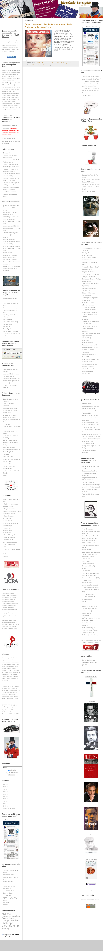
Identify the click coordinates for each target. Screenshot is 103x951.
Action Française (87, 529)
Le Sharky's (85, 319)
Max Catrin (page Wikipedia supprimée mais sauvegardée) (91, 336)
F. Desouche (86, 571)
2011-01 (5, 803)
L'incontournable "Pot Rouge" (91, 79)
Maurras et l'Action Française (91, 439)
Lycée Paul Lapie (87, 329)
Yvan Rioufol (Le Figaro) (89, 630)
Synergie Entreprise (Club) (90, 359)
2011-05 (5, 794)
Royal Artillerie (86, 613)
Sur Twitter (6, 326)
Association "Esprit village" (90, 267)
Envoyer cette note (68, 63)
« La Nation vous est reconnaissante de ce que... (10, 194)
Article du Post (86, 404)
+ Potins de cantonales (10, 504)
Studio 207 (85, 357)
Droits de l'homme (9, 537)
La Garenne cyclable (88, 307)
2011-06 (5, 791)
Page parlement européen (11, 308)
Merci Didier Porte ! (88, 441)
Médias (5, 547)
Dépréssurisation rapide (10, 408)
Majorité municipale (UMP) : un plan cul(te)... (11, 221)
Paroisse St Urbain (88, 350)
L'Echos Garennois (88, 305)
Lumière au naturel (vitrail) (90, 321)
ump (16, 925)
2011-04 (5, 796)
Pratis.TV (6, 454)
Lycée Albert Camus (88, 324)
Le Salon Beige (87, 599)
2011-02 (5, 801)
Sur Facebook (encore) (10, 322)
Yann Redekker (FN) (88, 628)
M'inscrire (12, 770)
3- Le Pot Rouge (87, 255)
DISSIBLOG (7, 895)
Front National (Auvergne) (90, 573)
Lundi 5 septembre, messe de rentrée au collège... (11, 255)
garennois (6, 206)
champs (5, 920)
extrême (33, 65)
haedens (15, 920)
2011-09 (5, 784)
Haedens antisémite (88, 408)
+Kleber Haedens (8, 516)
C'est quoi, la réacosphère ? (91, 552)
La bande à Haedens (88, 427)
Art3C (84, 264)
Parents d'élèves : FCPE (90, 347)
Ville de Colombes (88, 366)
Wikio (5, 475)
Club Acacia (85, 561)
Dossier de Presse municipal (91, 484)
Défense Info (86, 290)
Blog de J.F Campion (88, 272)
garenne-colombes (11, 916)
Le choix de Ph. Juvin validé (91, 487)
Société (5, 556)
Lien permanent (46, 63)
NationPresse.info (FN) (89, 606)
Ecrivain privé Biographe (90, 298)
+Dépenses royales (9, 513)
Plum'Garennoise (8, 239)
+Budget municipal (9, 509)
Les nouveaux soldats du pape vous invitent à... (11, 269)
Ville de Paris (86, 374)
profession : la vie (8, 875)
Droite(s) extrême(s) (88, 566)
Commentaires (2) (57, 63)
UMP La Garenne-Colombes (91, 618)
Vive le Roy (85, 625)
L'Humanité (6, 424)
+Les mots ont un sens (10, 523)
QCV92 (84, 665)
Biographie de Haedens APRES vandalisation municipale (89, 473)
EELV (5, 219)
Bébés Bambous (87, 269)
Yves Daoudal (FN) (88, 632)
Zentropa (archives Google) (91, 635)
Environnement (8, 540)
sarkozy (5, 928)
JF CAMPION (7, 246)
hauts (44, 65)
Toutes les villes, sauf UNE (11, 459)
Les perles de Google (10, 542)
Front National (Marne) (89, 575)
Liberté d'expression (9, 544)
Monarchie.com (87, 604)
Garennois (6, 233)
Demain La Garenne (88, 660)
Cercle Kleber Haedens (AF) (91, 274)
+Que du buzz (7, 532)
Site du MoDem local (88, 191)
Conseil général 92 (88, 482)
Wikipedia (85, 453)
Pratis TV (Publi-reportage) (11, 449)
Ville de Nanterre (87, 371)
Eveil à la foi (86, 300)
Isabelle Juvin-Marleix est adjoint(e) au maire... (11, 262)
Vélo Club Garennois (88, 362)
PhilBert (5, 266)
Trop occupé (7, 461)
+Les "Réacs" (7, 521)
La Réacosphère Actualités (90, 587)
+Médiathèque (7, 525)
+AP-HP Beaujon (8, 506)
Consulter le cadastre (89, 288)
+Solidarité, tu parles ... (10, 535)
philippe (6, 914)
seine (48, 65)
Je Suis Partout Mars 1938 (90, 425)
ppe (11, 923)
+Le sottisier (7, 518)
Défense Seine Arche (88, 293)
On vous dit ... (7, 153)
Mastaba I (85, 331)
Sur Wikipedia (7, 329)
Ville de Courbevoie (88, 369)
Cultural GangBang (88, 563)
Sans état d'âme (8, 456)
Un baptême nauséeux (89, 450)
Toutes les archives (9, 808)
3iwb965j (6, 902)
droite (37, 65)
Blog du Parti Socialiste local (91, 179)
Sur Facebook (7, 319)
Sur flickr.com (7, 324)
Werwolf (5, 905)
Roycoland (85, 616)
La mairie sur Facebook (89, 312)
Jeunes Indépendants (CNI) (91, 578)
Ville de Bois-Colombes (89, 364)
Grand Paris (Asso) (88, 302)
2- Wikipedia (86, 253)
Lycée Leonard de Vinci (89, 326)
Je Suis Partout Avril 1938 (90, 422)
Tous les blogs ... (87, 95)
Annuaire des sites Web (89, 262)
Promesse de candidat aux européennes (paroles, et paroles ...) (11, 381)
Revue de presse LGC (89, 354)
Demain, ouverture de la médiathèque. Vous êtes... (11, 215)
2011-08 (5, 787)
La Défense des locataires (90, 81)
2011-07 (5, 789)
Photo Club (85, 352)
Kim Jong (6, 259)
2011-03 (5, 799)
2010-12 (5, 806)
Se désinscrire (12, 772)
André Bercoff (86, 550)
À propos (91, 890)
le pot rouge (7, 226)
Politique (6, 554)
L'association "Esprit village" (91, 76)
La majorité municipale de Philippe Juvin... (11, 208)
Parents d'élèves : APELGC (91, 345)
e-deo (84, 568)
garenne (7, 925)
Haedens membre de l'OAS (91, 415)
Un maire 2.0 (7, 464)
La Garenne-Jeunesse (89, 310)
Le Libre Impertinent (88, 597)
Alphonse (6, 212)
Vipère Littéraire (87, 623)
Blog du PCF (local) (88, 182)
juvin (5, 923)
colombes (8, 918)
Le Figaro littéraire (88, 594)
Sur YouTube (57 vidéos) (11, 331)
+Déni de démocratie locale (12, 511)
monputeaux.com (87, 342)
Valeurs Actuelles (87, 620)
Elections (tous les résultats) (91, 184)
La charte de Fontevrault (90, 585)
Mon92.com (85, 340)
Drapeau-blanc (86, 295)
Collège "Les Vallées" (89, 276)
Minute (84, 601)
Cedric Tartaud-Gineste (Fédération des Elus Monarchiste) (89, 557)
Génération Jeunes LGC (89, 662)
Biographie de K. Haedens (90, 406)
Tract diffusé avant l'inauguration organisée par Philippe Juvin (91, 446)
